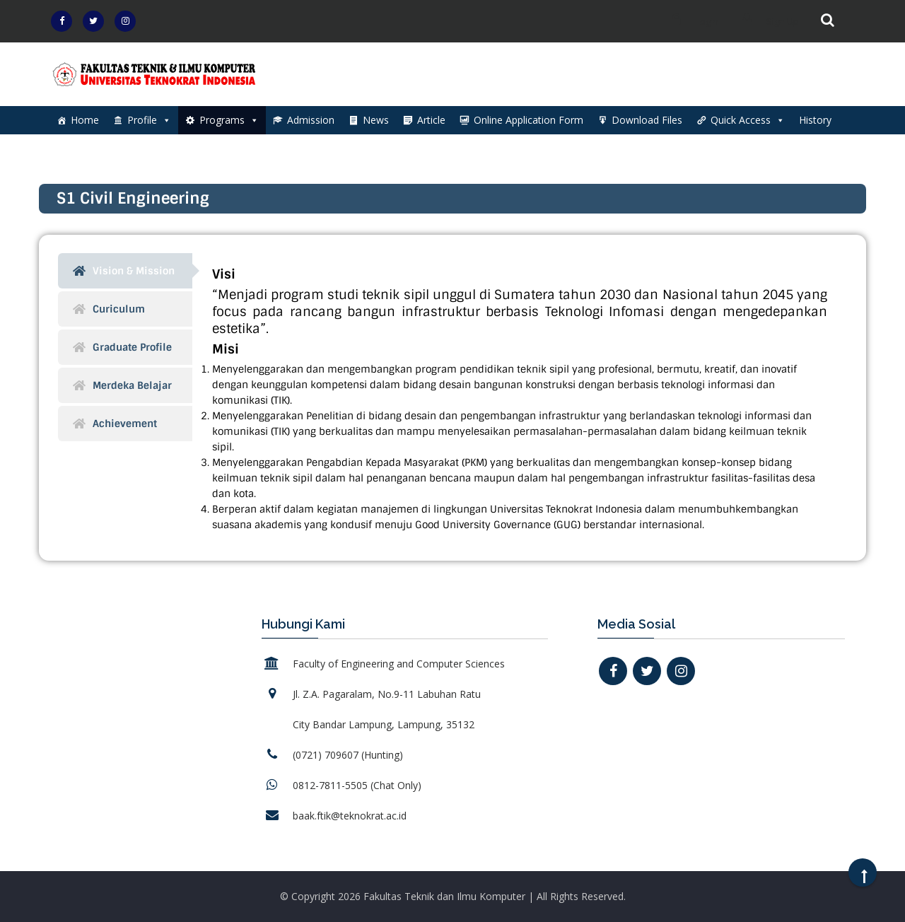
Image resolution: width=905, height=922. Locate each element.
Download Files (647, 120)
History (815, 120)
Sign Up (767, 21)
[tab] (125, 270)
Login (691, 21)
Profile (149, 120)
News (376, 120)
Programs (229, 120)
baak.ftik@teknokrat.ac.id (350, 815)
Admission (310, 120)
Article (431, 120)
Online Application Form (528, 120)
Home (85, 120)
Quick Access (748, 120)
